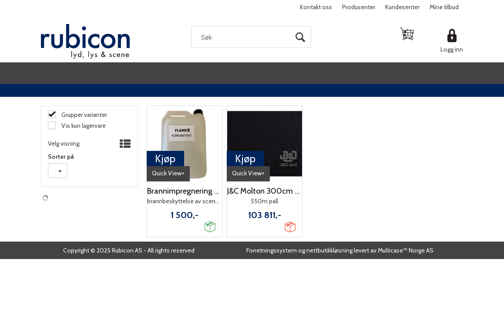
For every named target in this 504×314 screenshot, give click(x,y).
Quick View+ (168, 173)
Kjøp (165, 158)
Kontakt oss (316, 7)
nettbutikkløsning (329, 250)
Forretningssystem (271, 250)
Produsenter (358, 7)
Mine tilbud (444, 7)
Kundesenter (402, 7)
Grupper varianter (83, 115)
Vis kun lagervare (83, 126)
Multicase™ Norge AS (405, 250)
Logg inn (451, 49)
